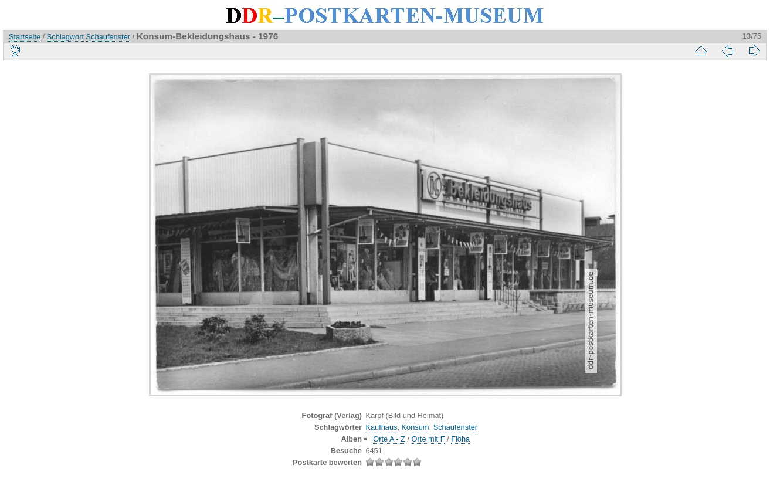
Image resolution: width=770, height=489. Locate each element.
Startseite (24, 36)
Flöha (460, 438)
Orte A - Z (389, 438)
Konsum (415, 427)
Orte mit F (428, 438)
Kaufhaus (381, 427)
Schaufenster (108, 36)
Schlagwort (65, 36)
